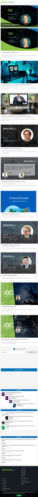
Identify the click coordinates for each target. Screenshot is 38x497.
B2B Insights (23, 473)
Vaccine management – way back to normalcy (11, 24)
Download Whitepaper (9, 394)
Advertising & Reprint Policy (26, 482)
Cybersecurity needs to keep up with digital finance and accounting (15, 339)
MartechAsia (23, 472)
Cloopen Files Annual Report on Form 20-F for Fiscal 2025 (11, 455)
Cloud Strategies (6, 184)
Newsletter (14, 25)
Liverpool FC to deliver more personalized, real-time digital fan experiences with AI (19, 412)
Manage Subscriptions (7, 488)
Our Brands (23, 468)
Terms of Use (23, 480)
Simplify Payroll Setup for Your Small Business (21, 400)
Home (4, 478)
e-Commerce (18, 277)
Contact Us (5, 482)
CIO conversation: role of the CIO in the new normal (12, 148)
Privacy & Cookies (24, 478)
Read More (7, 414)
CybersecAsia (23, 470)
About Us (4, 480)
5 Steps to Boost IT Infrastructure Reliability (16, 396)
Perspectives (14, 184)
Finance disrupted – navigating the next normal (11, 214)
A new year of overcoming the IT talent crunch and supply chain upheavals (16, 85)
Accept (19, 495)
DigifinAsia (23, 475)
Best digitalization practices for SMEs (9, 306)
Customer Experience (13, 277)
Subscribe (4, 486)
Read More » (4, 443)
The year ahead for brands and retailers (9, 275)
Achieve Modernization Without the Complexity (13, 392)
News (14, 86)
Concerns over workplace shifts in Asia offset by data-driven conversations (16, 116)
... (20, 349)
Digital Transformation (13, 150)
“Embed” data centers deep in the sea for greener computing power (13, 450)
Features (11, 25)
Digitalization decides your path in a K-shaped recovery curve (13, 181)
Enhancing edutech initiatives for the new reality (11, 245)
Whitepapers (19, 215)
